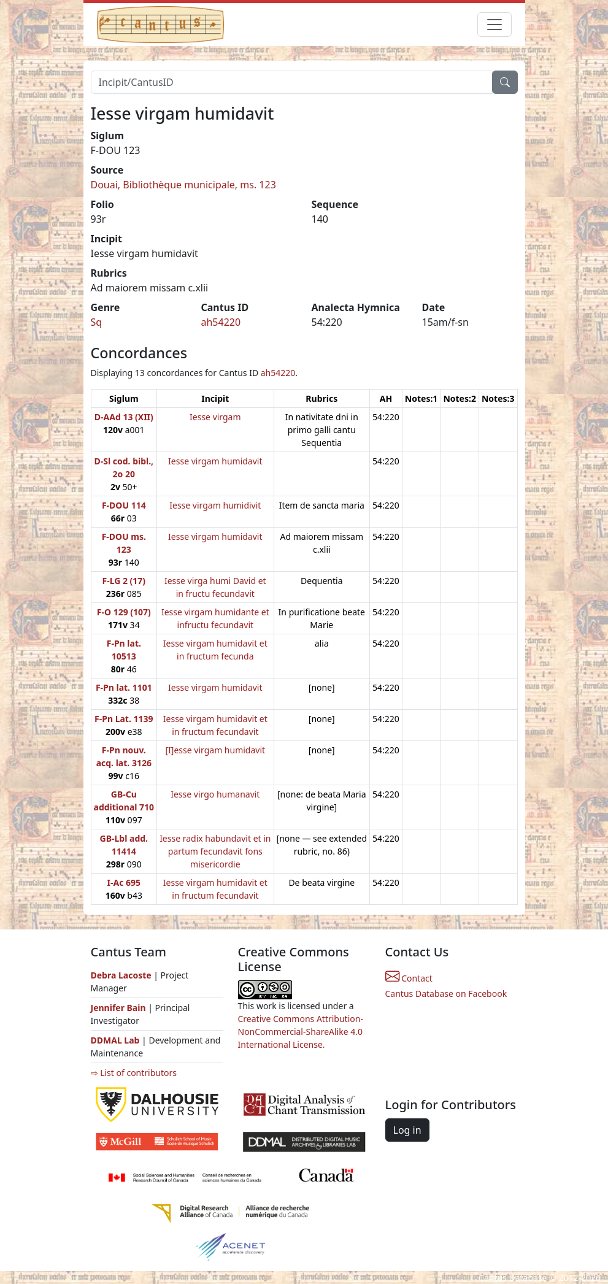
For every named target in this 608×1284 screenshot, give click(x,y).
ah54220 (221, 322)
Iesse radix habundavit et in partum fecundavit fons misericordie (215, 851)
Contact (409, 978)
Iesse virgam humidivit (215, 505)
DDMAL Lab (115, 1040)
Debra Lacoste (121, 975)
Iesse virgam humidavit (215, 461)
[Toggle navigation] (494, 24)
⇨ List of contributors (134, 1072)
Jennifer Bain (119, 1007)
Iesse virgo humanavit (215, 794)
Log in (407, 1130)
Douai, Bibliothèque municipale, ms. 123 (183, 184)
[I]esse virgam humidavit (216, 750)
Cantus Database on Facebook (446, 993)
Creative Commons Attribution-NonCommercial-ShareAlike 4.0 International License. (300, 1031)
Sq (96, 322)
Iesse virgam (215, 417)
